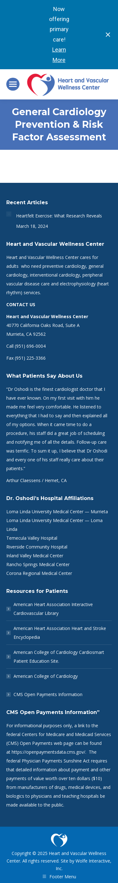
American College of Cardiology (46, 676)
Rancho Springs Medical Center (38, 564)
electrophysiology (78, 284)
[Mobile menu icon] (13, 84)
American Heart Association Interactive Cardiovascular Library (53, 608)
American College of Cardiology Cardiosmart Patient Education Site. (59, 656)
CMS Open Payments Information (48, 694)
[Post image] (8, 214)
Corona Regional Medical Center (39, 573)
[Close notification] (108, 34)
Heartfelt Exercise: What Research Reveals (59, 216)
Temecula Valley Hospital (31, 538)
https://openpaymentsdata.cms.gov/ (48, 752)
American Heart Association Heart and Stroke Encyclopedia (60, 632)
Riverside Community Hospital (36, 547)
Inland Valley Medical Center (34, 556)
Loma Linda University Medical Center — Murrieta (57, 512)
